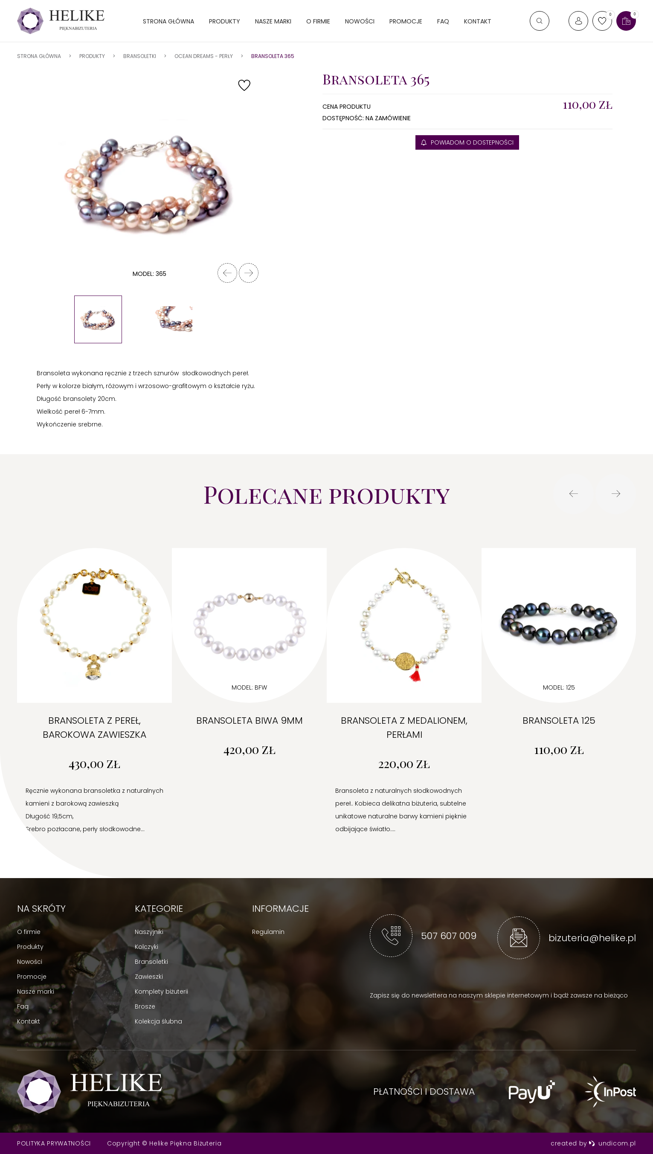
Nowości (359, 21)
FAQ (443, 21)
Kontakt (477, 21)
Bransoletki (151, 961)
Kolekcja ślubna (158, 1021)
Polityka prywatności (54, 1143)
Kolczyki (146, 946)
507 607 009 (448, 935)
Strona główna (168, 21)
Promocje (405, 21)
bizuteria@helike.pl (592, 938)
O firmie (318, 21)
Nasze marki (273, 21)
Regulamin (268, 932)
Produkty (224, 21)
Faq (23, 1006)
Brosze (145, 1006)
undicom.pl (612, 1143)
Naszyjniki (149, 932)
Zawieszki (149, 976)
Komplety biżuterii (161, 991)
